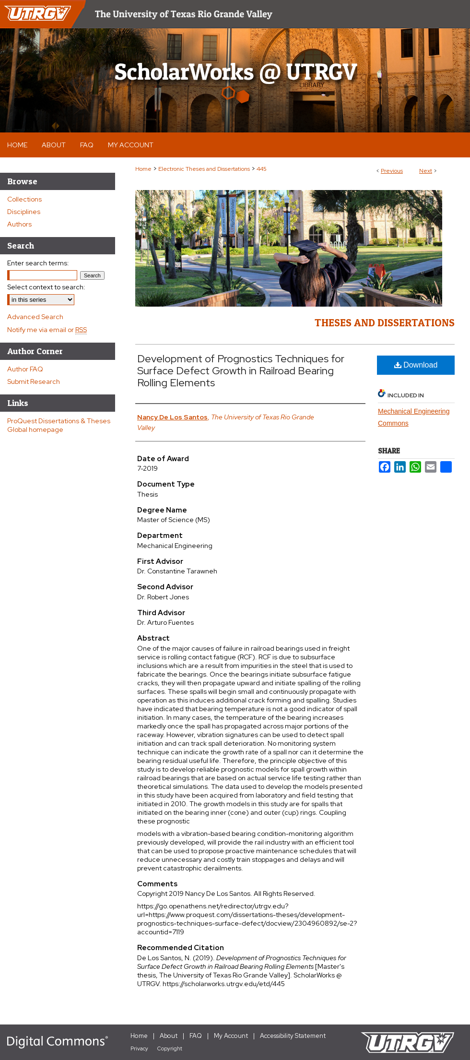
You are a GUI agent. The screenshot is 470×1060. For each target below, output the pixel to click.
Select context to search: (46, 287)
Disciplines (23, 211)
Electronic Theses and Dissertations (204, 169)
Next (425, 171)
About (168, 1036)
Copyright (169, 1048)
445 (262, 169)
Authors (19, 224)
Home (143, 169)
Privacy (139, 1048)
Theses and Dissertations (385, 322)
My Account (231, 1036)
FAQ (195, 1036)
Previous (392, 171)
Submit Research (33, 381)
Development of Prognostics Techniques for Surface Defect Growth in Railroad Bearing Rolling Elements (240, 371)
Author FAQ (25, 369)
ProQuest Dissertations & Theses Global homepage (58, 425)
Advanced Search (35, 316)
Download (416, 365)
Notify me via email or (47, 329)
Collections (24, 199)
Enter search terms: (38, 263)
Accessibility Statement (293, 1036)
